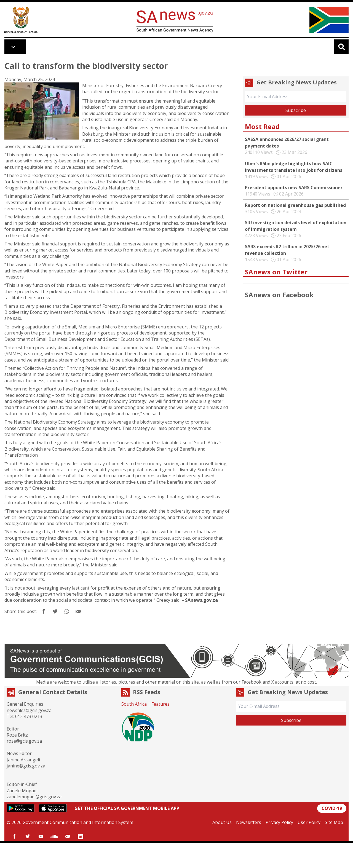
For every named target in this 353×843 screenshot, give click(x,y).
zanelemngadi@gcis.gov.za (34, 797)
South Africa (134, 704)
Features (160, 704)
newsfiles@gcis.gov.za (29, 710)
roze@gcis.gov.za (24, 741)
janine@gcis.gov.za (26, 766)
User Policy (309, 822)
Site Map (334, 822)
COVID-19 (332, 808)
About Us (222, 822)
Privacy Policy (279, 822)
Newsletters (248, 822)
